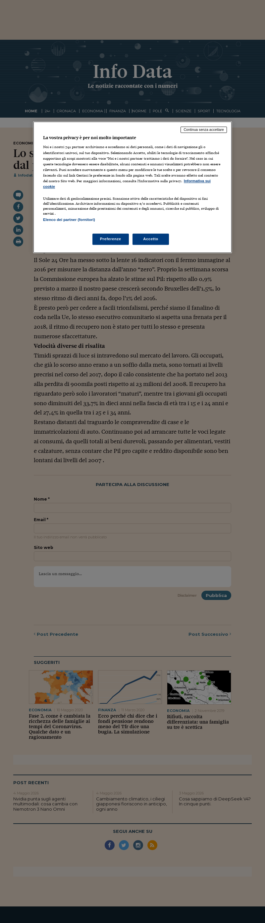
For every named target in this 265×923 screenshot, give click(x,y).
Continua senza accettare (204, 130)
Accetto (150, 239)
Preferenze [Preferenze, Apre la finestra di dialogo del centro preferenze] (110, 239)
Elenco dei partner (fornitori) (69, 220)
